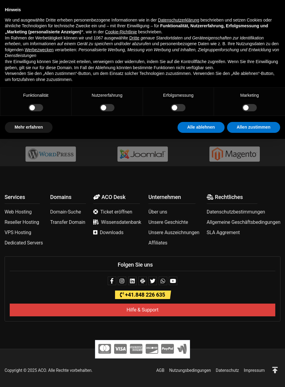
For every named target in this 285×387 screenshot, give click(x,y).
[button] (9, 8)
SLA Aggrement (223, 232)
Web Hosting (18, 212)
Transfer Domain (67, 222)
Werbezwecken (39, 297)
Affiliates (157, 243)
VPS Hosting (18, 232)
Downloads (112, 232)
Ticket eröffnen (116, 212)
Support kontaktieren (160, 114)
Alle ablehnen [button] (201, 375)
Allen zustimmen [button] (253, 375)
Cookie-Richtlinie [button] (121, 280)
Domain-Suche (65, 212)
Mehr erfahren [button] (29, 375)
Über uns (157, 212)
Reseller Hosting (22, 222)
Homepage (115, 114)
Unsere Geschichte (168, 222)
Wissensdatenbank (121, 222)
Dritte (134, 286)
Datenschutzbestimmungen (236, 212)
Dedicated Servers (24, 243)
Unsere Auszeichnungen (173, 232)
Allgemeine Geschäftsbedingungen (243, 222)
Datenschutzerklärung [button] (178, 268)
